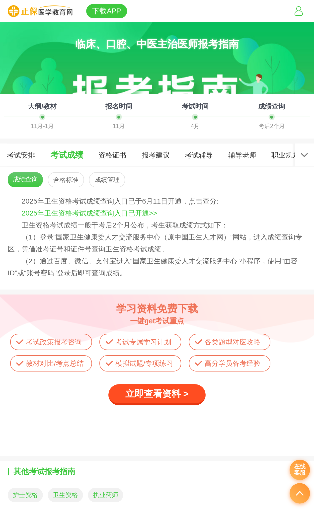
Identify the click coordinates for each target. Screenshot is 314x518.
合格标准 (65, 179)
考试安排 (21, 155)
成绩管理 (107, 179)
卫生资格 (65, 495)
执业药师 (105, 495)
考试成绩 (66, 154)
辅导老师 (242, 155)
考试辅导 (199, 155)
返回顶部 (300, 493)
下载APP (106, 11)
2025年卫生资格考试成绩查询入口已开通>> (89, 213)
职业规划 (285, 155)
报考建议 (156, 155)
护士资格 (25, 495)
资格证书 (112, 155)
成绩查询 (25, 179)
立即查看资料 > (157, 394)
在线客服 (300, 469)
